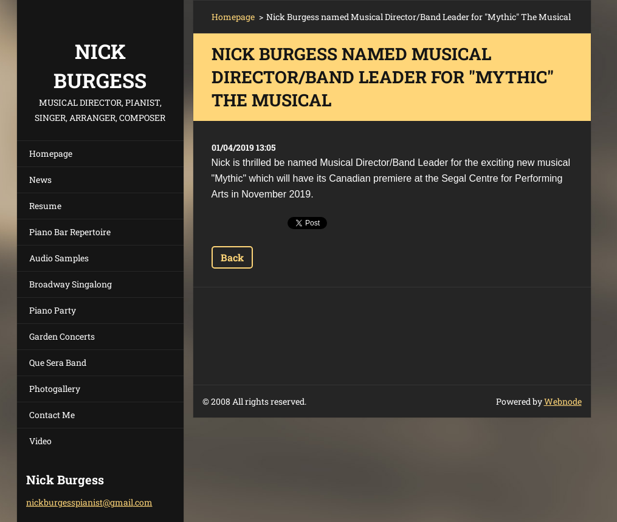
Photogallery (54, 388)
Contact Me (52, 415)
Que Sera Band (57, 362)
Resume (45, 205)
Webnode (563, 401)
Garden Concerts (62, 336)
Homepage (50, 153)
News (40, 179)
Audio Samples (59, 258)
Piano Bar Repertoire (70, 232)
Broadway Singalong (70, 284)
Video (40, 441)
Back (232, 257)
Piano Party (52, 310)
